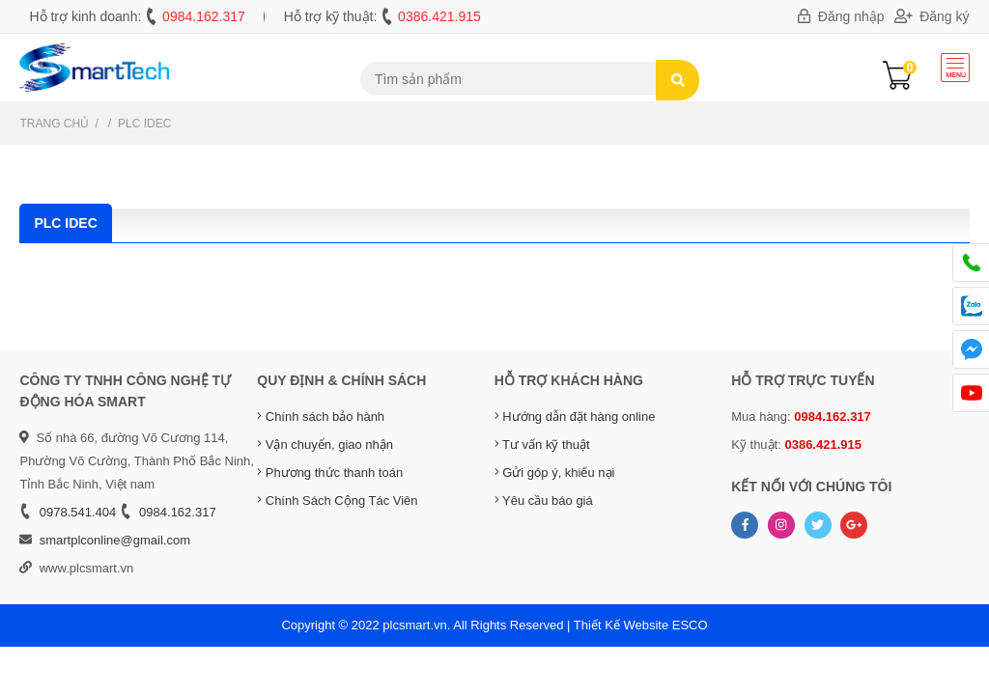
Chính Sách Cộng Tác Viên (337, 500)
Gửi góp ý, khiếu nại (554, 472)
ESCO (690, 625)
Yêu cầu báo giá (543, 500)
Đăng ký (932, 16)
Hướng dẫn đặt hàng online (575, 416)
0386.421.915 (439, 16)
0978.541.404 (78, 512)
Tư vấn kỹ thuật (542, 444)
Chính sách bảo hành (320, 416)
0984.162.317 (203, 16)
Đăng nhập (841, 16)
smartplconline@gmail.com (115, 540)
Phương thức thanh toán (330, 472)
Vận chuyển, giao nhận (325, 444)
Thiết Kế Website (621, 625)
